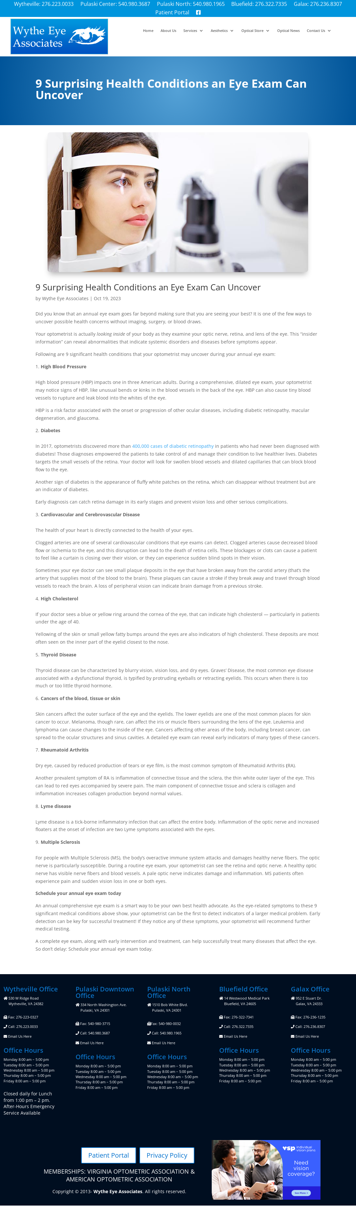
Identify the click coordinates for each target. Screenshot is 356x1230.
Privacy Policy (167, 1155)
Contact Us (316, 30)
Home (148, 30)
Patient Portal (108, 1155)
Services (190, 30)
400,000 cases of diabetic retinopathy (173, 446)
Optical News (288, 30)
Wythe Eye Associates (65, 298)
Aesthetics (219, 30)
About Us (168, 30)
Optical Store (252, 30)
